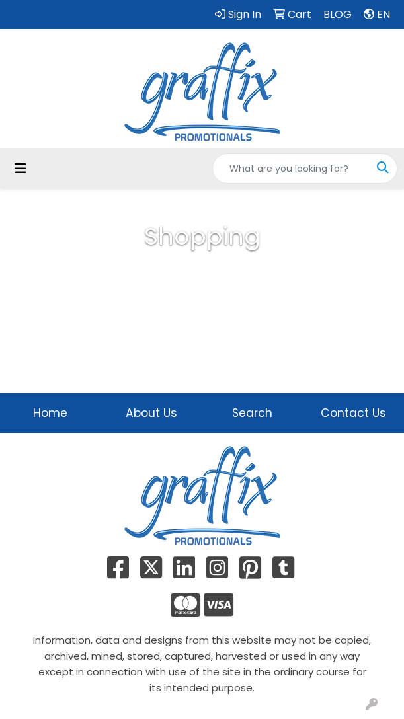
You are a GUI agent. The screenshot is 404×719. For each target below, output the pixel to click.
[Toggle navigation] (20, 168)
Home (50, 413)
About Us (151, 413)
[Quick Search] (291, 168)
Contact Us (353, 413)
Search (252, 413)
